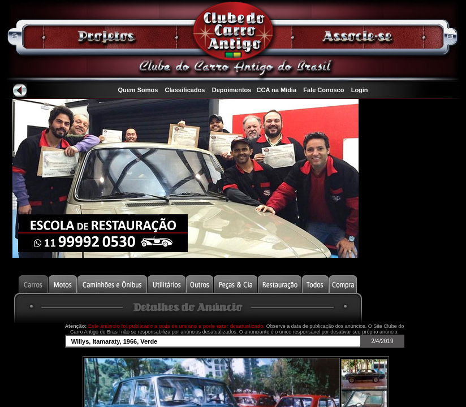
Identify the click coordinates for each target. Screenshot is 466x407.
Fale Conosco (323, 89)
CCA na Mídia (277, 89)
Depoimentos (232, 89)
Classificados (185, 89)
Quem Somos (138, 89)
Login (359, 89)
